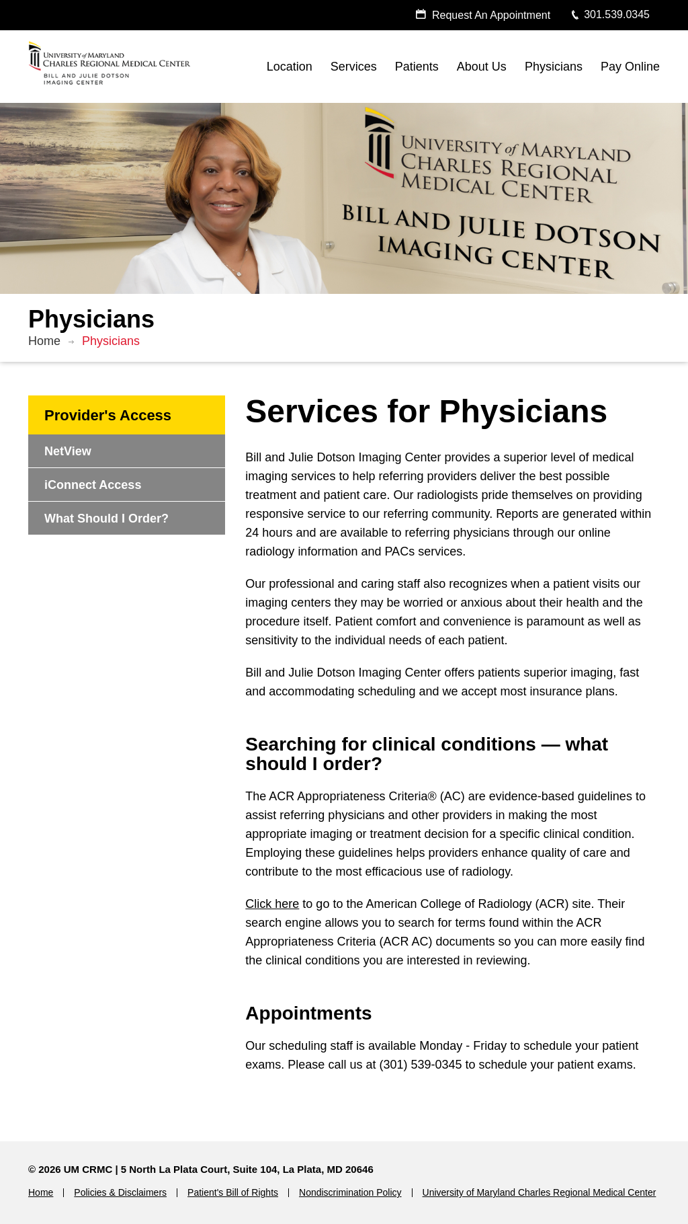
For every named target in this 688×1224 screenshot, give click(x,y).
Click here (272, 904)
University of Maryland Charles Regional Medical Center (539, 1192)
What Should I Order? (106, 518)
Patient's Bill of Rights (232, 1192)
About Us (482, 66)
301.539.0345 (610, 14)
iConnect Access (92, 485)
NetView (67, 451)
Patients (417, 66)
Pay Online (630, 66)
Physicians (554, 66)
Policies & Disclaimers (120, 1192)
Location (289, 66)
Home (44, 341)
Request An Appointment (482, 15)
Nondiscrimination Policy (350, 1192)
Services (354, 66)
